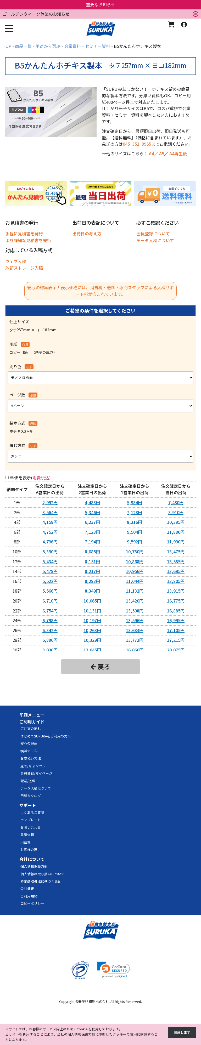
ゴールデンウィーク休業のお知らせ (36, 14)
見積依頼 (27, 834)
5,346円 (92, 512)
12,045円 (92, 650)
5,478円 (50, 571)
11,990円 (176, 541)
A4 (151, 153)
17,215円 (176, 640)
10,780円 (134, 551)
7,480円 (175, 502)
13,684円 (134, 630)
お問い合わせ (30, 827)
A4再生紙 (178, 153)
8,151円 (92, 561)
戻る (100, 666)
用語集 (25, 842)
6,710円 (50, 601)
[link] (114, 969)
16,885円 (176, 610)
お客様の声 (28, 849)
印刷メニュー (31, 715)
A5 (161, 153)
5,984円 (134, 502)
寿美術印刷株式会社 (93, 1001)
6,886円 (50, 640)
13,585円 (176, 561)
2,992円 (50, 502)
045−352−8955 (137, 144)
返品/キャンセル (33, 765)
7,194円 (92, 541)
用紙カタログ (30, 795)
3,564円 (50, 512)
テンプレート (30, 819)
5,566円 (50, 591)
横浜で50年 (29, 750)
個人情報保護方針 (34, 866)
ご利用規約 (28, 896)
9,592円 (134, 541)
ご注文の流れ (30, 728)
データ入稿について (35, 788)
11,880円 (176, 532)
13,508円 (134, 610)
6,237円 (92, 522)
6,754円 (50, 610)
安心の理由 (28, 743)
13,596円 (134, 620)
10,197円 (92, 620)
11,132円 (134, 591)
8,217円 (92, 571)
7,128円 (134, 512)
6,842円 (50, 630)
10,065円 (92, 601)
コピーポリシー (32, 903)
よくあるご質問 (32, 812)
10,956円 (134, 571)
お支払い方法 (30, 758)
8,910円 (175, 512)
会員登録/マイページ (36, 773)
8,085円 (92, 551)
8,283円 (92, 581)
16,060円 (134, 650)
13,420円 (134, 601)
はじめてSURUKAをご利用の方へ (45, 736)
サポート (27, 805)
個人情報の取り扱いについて (42, 873)
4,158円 (50, 522)
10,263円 (92, 630)
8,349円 (92, 591)
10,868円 (134, 561)
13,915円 (176, 591)
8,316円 (134, 522)
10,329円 (92, 640)
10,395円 (176, 522)
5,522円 (50, 581)
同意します (182, 1032)
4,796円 (50, 541)
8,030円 (50, 650)
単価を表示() (30, 477)
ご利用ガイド (31, 721)
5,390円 (50, 551)
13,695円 (176, 571)
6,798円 (50, 620)
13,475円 (176, 551)
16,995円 (176, 620)
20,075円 (176, 650)
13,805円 (176, 581)
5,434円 (50, 561)
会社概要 (27, 888)
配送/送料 (27, 780)
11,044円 (134, 581)
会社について (31, 859)
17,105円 (176, 630)
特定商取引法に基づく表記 (40, 881)
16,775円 (176, 601)
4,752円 (50, 532)
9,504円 (134, 532)
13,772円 (134, 640)
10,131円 (92, 610)
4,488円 (92, 502)
